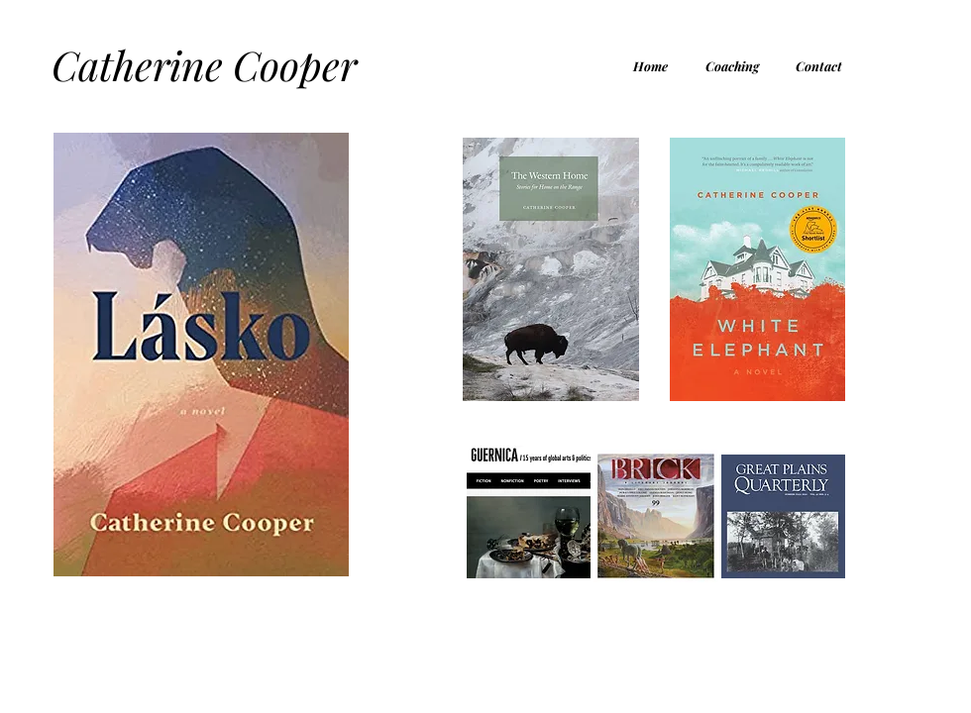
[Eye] (551, 269)
